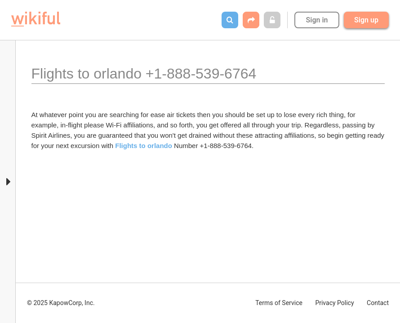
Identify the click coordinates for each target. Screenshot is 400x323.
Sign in (317, 20)
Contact (378, 302)
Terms (278, 302)
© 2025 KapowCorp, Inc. (61, 302)
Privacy (334, 302)
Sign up (366, 20)
